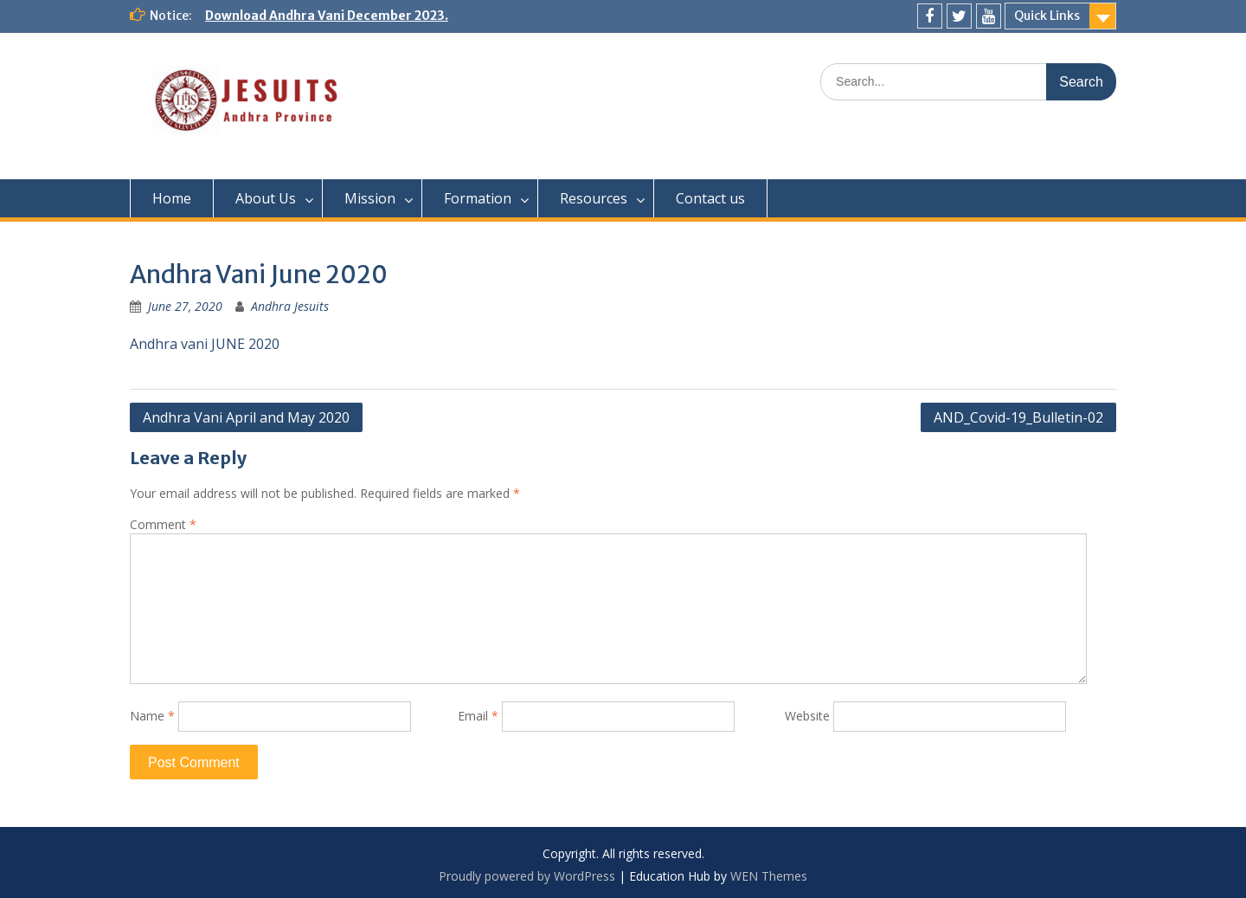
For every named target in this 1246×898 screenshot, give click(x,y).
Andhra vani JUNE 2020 (204, 343)
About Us (265, 198)
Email (478, 715)
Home (171, 198)
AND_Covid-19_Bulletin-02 (1018, 417)
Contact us (710, 198)
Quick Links (1047, 15)
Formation (477, 198)
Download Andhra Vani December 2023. (326, 15)
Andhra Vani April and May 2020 (246, 417)
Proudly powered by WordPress (527, 876)
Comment (163, 524)
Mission (369, 198)
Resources (593, 198)
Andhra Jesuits (290, 306)
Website (807, 715)
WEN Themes (768, 876)
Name (152, 715)
